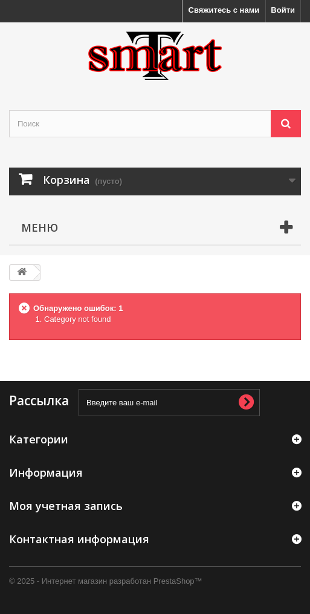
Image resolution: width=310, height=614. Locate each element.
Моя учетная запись (66, 505)
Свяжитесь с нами (224, 10)
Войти (283, 10)
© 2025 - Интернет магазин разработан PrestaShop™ (105, 581)
